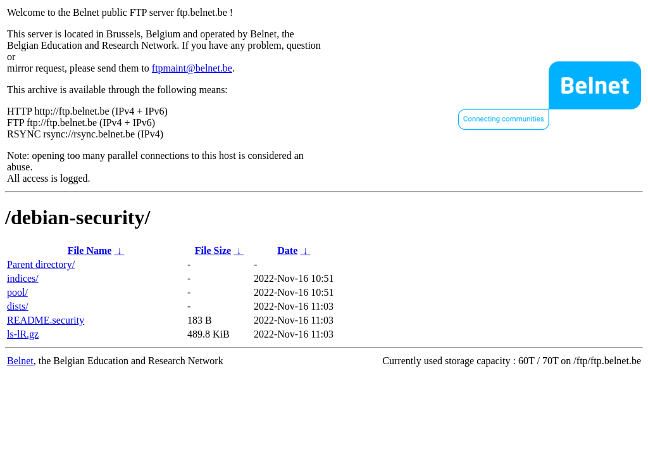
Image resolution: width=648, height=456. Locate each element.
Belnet (20, 360)
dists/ (17, 306)
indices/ (23, 278)
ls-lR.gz (23, 334)
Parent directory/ (41, 264)
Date (287, 250)
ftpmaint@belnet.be (192, 68)
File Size (213, 250)
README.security (45, 320)
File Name (90, 250)
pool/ (17, 292)
